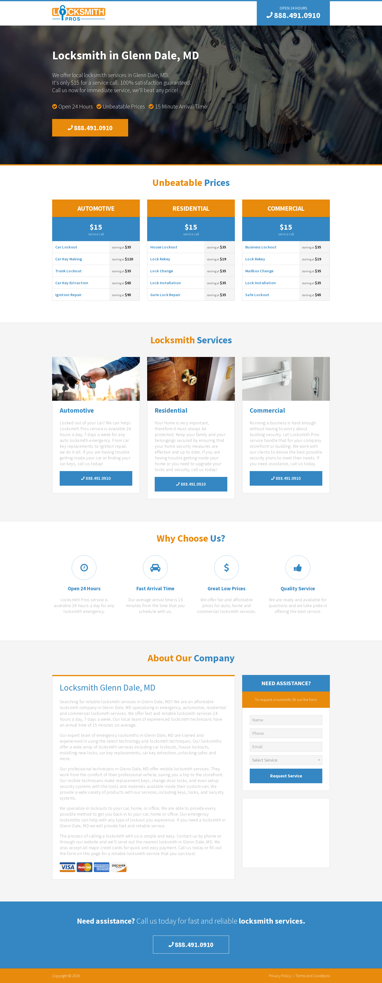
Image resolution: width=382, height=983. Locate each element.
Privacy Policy (280, 975)
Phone (258, 733)
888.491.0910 (293, 15)
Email (257, 746)
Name (257, 720)
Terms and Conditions (313, 975)
